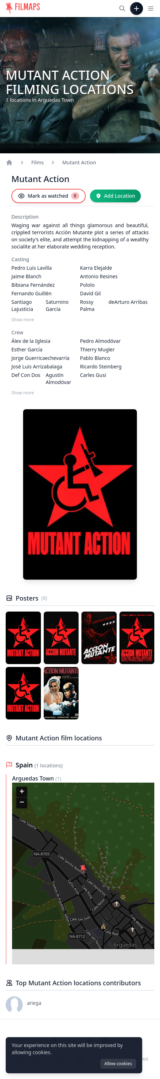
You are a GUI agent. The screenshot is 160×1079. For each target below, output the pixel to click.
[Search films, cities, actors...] (122, 8)
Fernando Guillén (31, 293)
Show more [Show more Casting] (22, 320)
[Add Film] (136, 8)
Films (37, 162)
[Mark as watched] (48, 196)
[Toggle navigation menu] (150, 8)
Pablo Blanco (95, 358)
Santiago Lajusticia (22, 305)
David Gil (90, 293)
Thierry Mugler (97, 349)
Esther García (26, 349)
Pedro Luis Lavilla (31, 267)
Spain (25, 765)
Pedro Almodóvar (100, 341)
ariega (34, 1002)
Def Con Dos (26, 375)
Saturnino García (57, 305)
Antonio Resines (99, 276)
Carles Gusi (93, 375)
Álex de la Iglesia (30, 341)
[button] (83, 869)
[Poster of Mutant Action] (23, 638)
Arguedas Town (33, 778)
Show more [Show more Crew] (22, 393)
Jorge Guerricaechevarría (40, 358)
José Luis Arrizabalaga (36, 366)
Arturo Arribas (131, 301)
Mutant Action (79, 162)
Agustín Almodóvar (58, 378)
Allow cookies (118, 1064)
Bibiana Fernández (33, 284)
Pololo (87, 284)
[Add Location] (115, 196)
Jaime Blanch (26, 276)
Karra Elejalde (96, 267)
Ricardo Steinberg (101, 366)
